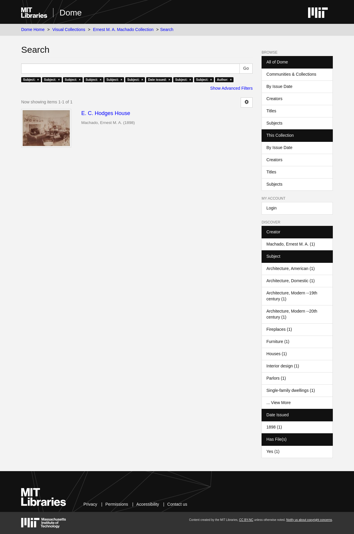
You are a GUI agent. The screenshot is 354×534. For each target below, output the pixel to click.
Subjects (274, 123)
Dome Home (33, 29)
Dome (70, 12)
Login (271, 208)
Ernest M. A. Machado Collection (123, 29)
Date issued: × (159, 79)
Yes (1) (272, 451)
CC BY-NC (246, 519)
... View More (278, 402)
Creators (274, 98)
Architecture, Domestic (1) (290, 280)
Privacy (90, 504)
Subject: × (31, 79)
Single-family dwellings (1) (290, 390)
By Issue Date (279, 86)
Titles (271, 110)
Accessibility (147, 504)
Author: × (224, 79)
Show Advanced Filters (231, 88)
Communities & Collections (291, 74)
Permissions (116, 504)
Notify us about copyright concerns (309, 519)
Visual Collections (68, 29)
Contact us (177, 504)
